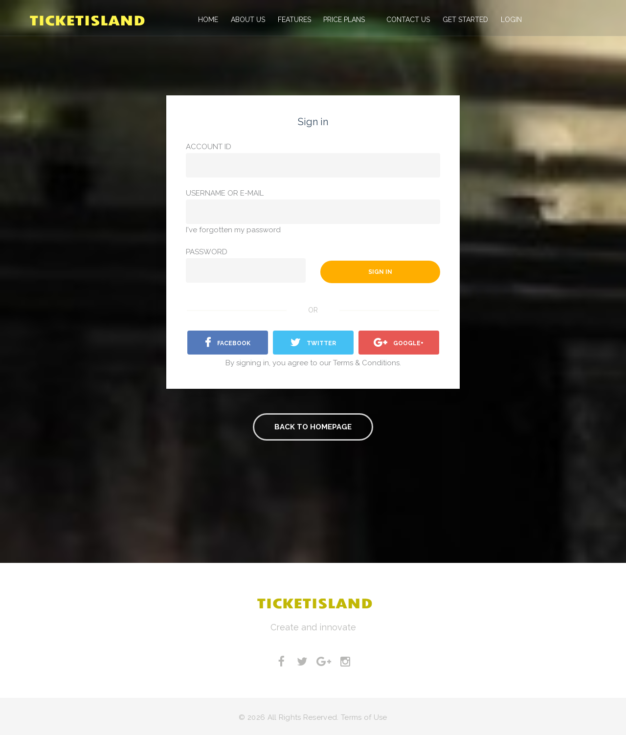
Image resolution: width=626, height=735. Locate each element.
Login (507, 19)
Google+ (399, 343)
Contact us (405, 19)
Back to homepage (313, 427)
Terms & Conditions (366, 362)
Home (207, 19)
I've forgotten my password (233, 229)
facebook (227, 343)
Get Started (462, 19)
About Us (246, 19)
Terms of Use (364, 717)
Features (292, 19)
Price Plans (342, 19)
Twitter (313, 343)
